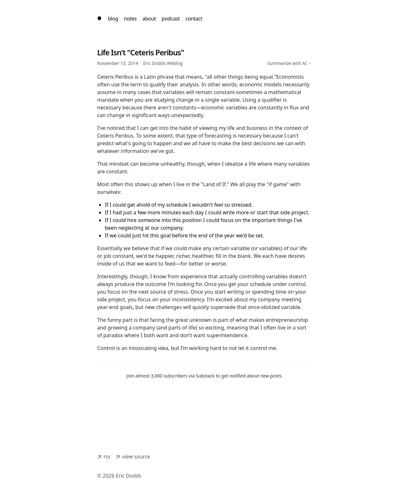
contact (193, 18)
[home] (99, 18)
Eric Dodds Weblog (163, 63)
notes (130, 18)
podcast (171, 18)
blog (113, 18)
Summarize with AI (289, 63)
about (149, 18)
